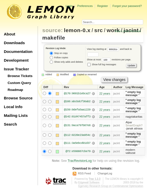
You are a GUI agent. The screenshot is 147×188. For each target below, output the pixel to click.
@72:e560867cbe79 (78, 151)
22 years (104, 93)
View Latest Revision (127, 31)
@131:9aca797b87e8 (77, 125)
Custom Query (19, 83)
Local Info (13, 107)
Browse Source (18, 98)
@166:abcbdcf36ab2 (77, 101)
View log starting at (103, 49)
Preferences (85, 5)
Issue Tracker (16, 69)
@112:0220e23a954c (77, 135)
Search (10, 124)
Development (16, 60)
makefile (53, 38)
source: (52, 30)
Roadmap (15, 90)
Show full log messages (101, 64)
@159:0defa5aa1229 (77, 110)
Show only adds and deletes (66, 62)
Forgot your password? (127, 5)
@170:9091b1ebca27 (77, 93)
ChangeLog (105, 173)
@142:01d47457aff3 (77, 117)
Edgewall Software (88, 182)
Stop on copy (59, 53)
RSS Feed (84, 173)
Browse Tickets (20, 76)
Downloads (14, 43)
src (98, 30)
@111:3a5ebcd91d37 (77, 143)
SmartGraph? (133, 125)
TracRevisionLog (80, 161)
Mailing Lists (16, 115)
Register (102, 5)
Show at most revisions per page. (109, 59)
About (9, 34)
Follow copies (59, 57)
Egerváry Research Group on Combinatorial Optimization (110, 186)
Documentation (18, 51)
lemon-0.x (77, 30)
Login (69, 5)
